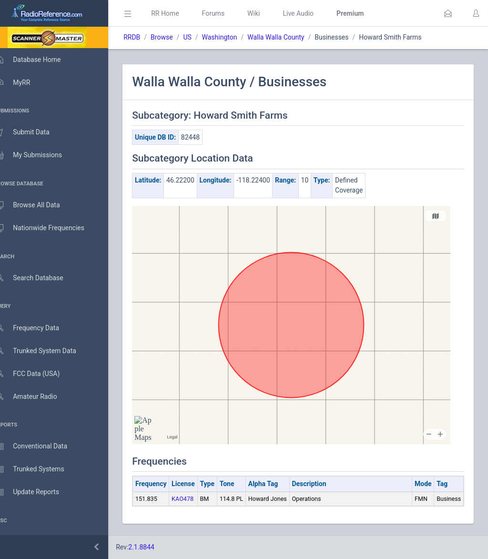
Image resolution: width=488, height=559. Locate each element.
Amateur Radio (35, 397)
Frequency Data (36, 328)
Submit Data (31, 132)
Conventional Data (40, 446)
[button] (448, 13)
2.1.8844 (155, 547)
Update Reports (36, 492)
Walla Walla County (289, 37)
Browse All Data (36, 205)
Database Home (37, 59)
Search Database (38, 278)
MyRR (22, 82)
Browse (175, 37)
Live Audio (311, 13)
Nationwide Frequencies (49, 228)
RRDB (145, 37)
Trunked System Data (45, 351)
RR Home (179, 13)
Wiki (267, 13)
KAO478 (196, 498)
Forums (226, 13)
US (201, 37)
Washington (233, 37)
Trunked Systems (39, 469)
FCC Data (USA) (36, 374)
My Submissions (38, 155)
